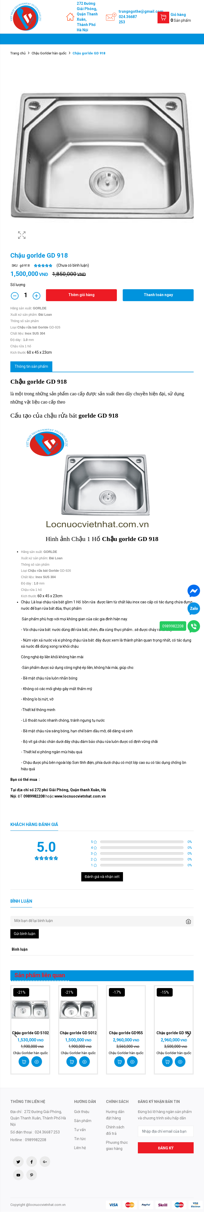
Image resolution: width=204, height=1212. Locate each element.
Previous (15, 1035)
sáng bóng (60, 731)
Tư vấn (80, 1130)
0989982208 (173, 626)
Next (188, 1035)
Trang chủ (18, 53)
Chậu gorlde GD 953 (173, 1033)
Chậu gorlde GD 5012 (78, 1033)
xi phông (65, 640)
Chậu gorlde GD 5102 (30, 1033)
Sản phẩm (82, 1121)
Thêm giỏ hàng (81, 295)
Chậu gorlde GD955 (126, 1033)
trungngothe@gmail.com (141, 11)
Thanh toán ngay (158, 295)
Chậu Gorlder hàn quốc (49, 53)
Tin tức (80, 1139)
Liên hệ (80, 1148)
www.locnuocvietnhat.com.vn (80, 796)
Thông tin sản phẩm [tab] (31, 366)
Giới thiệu (81, 1112)
